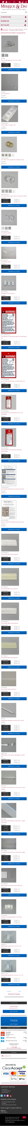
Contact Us (4, 1089)
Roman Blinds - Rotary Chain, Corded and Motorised (12, 29)
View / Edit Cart (13, 1011)
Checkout (22, 3)
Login (9, 2)
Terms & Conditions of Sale (8, 1102)
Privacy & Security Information (9, 1104)
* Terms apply (13, 1047)
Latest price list (7, 1056)
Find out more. (11, 1121)
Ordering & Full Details (14, 69)
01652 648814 (4, 1112)
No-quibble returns (6, 1090)
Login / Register (13, 1021)
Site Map (4, 1103)
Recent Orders (5, 1092)
